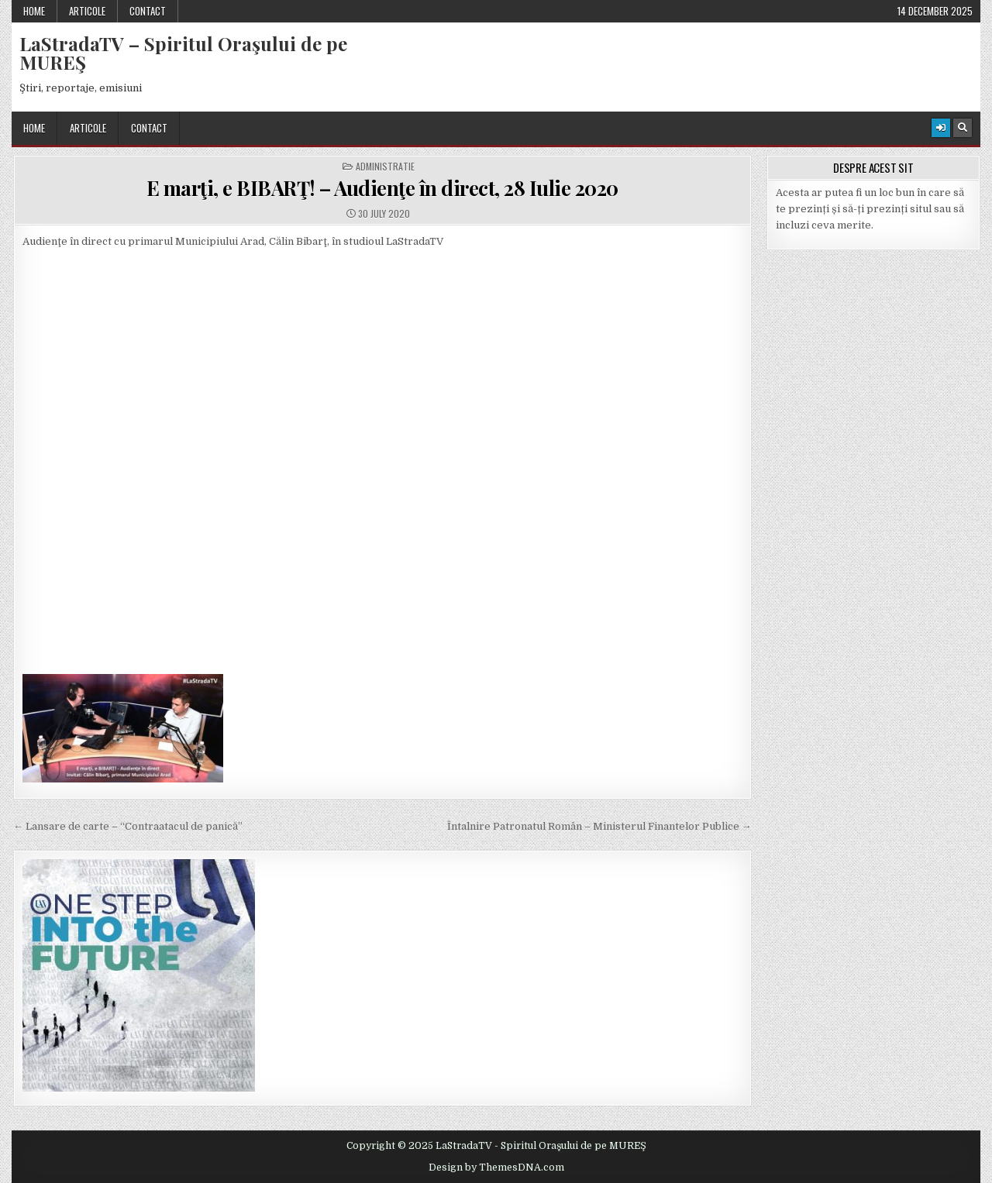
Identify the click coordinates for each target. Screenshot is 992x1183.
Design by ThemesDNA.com (496, 1167)
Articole (87, 11)
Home (34, 11)
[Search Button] (962, 128)
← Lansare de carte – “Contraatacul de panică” (128, 826)
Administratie (385, 166)
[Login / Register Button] (941, 128)
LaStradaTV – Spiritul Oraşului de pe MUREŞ (183, 52)
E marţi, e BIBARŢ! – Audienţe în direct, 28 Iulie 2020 (382, 187)
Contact (147, 11)
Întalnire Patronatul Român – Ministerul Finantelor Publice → (599, 826)
